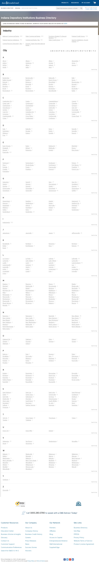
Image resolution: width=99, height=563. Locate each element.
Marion (51, 284)
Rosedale (28, 380)
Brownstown (29, 90)
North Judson (53, 324)
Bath (73, 78)
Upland (51, 431)
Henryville (52, 205)
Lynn (50, 271)
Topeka (5, 420)
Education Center (7, 531)
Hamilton (28, 201)
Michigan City (7, 290)
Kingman (74, 244)
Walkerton (75, 454)
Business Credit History (33, 534)
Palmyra (5, 354)
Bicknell (5, 82)
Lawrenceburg (76, 263)
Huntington (29, 212)
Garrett (28, 182)
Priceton (5, 363)
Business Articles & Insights (11, 534)
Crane (73, 114)
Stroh (73, 403)
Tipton (74, 418)
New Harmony (53, 318)
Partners (53, 528)
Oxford (28, 343)
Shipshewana (53, 399)
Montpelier (52, 299)
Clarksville (52, 107)
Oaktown (28, 339)
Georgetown (52, 184)
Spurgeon (29, 403)
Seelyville (5, 397)
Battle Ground (7, 80)
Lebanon (28, 265)
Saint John (52, 392)
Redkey (5, 373)
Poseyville (75, 360)
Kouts (4, 248)
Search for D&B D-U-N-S (10, 551)
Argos (73, 63)
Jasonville (29, 233)
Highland (74, 205)
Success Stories (31, 547)
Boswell (74, 84)
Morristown (75, 301)
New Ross (75, 320)
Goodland (75, 184)
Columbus (52, 112)
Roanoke (5, 377)
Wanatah (28, 456)
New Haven (75, 318)
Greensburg (75, 188)
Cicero (27, 107)
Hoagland (28, 207)
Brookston (52, 88)
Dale (4, 129)
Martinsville (29, 286)
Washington (6, 458)
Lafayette (74, 258)
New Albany (75, 316)
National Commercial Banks (11, 36)
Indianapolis (6, 222)
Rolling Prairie (7, 380)
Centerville (52, 103)
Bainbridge (6, 78)
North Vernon (53, 326)
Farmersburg (29, 163)
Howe (50, 209)
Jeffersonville (76, 233)
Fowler (28, 167)
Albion (50, 61)
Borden (51, 84)
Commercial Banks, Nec (33, 40)
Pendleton (6, 356)
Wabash (5, 454)
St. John (51, 403)
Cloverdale (75, 110)
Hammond (75, 201)
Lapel (27, 263)
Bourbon (5, 86)
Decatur (28, 131)
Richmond (29, 375)
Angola (51, 63)
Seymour (51, 397)
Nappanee (29, 316)
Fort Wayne (75, 165)
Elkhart (28, 148)
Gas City (74, 182)
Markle (74, 284)
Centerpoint (29, 103)
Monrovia (28, 297)
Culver (4, 118)
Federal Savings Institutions (11, 40)
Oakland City (6, 339)
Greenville (29, 190)
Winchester (75, 465)
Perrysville (29, 356)
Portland (51, 360)
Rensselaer (52, 373)
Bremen (51, 86)
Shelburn (74, 397)
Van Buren (29, 441)
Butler (73, 90)
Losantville (6, 271)
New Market (6, 320)
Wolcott (74, 467)
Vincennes (29, 443)
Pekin (73, 354)
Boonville (28, 84)
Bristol (74, 86)
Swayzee (51, 405)
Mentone (51, 288)
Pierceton (5, 358)
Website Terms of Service (83, 541)
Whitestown (75, 462)
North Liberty (75, 324)
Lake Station (29, 261)
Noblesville (29, 324)
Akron (4, 61)
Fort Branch (52, 165)
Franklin (5, 169)
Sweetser (74, 405)
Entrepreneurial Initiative (58, 541)
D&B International (56, 544)
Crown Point (75, 116)
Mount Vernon (7, 303)
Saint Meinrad (76, 392)
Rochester (29, 377)
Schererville (52, 394)
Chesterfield (29, 105)
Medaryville (75, 286)
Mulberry (51, 303)
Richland (5, 375)
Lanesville (75, 261)
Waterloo (28, 458)
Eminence (29, 150)
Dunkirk (51, 133)
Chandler (74, 103)
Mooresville (6, 301)
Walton (5, 456)
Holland (74, 207)
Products (4, 528)
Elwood (5, 150)
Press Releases (30, 541)
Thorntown (52, 418)
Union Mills (29, 431)
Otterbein (5, 343)
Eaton (27, 146)
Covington (52, 114)
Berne (73, 80)
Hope (27, 209)
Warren (51, 456)
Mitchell (28, 295)
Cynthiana (52, 118)
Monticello (29, 299)
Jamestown (6, 233)
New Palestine (30, 320)
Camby (28, 101)
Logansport (52, 269)
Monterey (51, 297)
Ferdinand (52, 163)
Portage (5, 360)
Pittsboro (28, 358)
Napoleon (5, 316)
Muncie (74, 303)
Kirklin (4, 246)
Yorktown (5, 479)
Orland (74, 339)
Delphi (50, 131)
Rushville (5, 382)
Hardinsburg (29, 203)
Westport (74, 460)
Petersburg (75, 356)
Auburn (51, 65)
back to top (94, 69)
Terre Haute (29, 418)
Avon (50, 67)
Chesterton (52, 105)
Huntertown (75, 209)
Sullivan (5, 405)
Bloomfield (52, 82)
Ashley (5, 65)
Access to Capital (56, 537)
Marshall (5, 286)
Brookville (75, 88)
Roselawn (52, 380)
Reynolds (74, 373)
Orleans (5, 341)
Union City (6, 431)
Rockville (74, 377)
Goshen (5, 186)
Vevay (4, 443)
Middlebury (52, 290)
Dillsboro (5, 133)
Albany (28, 61)
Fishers (74, 163)
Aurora (74, 65)
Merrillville (75, 288)
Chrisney (74, 105)
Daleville (28, 129)
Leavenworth (7, 265)
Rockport (51, 377)
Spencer (74, 401)
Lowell (27, 271)
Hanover (5, 203)
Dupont (74, 133)
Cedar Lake (6, 103)
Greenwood (52, 190)
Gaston (5, 184)
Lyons (4, 273)
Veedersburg (53, 441)
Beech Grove (53, 80)
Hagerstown (6, 201)
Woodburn (29, 469)
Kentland (28, 244)
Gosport (28, 186)
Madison (5, 284)
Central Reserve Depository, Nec (12, 43)
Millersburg (52, 292)
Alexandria (75, 61)
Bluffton (5, 84)
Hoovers (28, 551)
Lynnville (74, 271)
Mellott (27, 288)
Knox (50, 246)
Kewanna (51, 244)
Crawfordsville (7, 116)
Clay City (74, 107)
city (65, 23)
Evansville (6, 152)
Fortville (5, 167)
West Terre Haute (31, 460)
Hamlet (51, 201)
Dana (50, 129)
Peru (50, 356)
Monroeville (6, 297)
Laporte (51, 263)
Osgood (51, 341)
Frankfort (74, 167)
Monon (51, 295)
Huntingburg (6, 212)
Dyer (4, 135)
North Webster (76, 326)
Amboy (5, 63)
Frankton (28, 169)
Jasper (51, 233)
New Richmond (53, 320)
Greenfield (52, 188)
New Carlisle (6, 318)
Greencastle (6, 188)
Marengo (28, 284)
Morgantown (29, 301)
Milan (4, 292)
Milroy (73, 292)
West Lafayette (7, 460)
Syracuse (5, 407)
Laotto (4, 263)
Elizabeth (5, 148)
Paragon (51, 354)
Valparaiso (6, 441)
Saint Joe (28, 392)
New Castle (29, 318)
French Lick (75, 169)
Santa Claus (29, 394)
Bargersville (29, 78)
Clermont (28, 110)
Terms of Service (41, 561)
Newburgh (75, 322)
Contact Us (5, 541)
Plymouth (74, 358)
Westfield (51, 460)
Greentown (6, 190)
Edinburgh (52, 146)
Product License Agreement (84, 544)
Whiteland (52, 462)
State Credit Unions (54, 40)
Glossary (4, 537)
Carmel (74, 101)
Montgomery (6, 299)
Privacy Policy (79, 537)
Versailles (75, 441)
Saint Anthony (7, 392)
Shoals (74, 399)
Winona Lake (30, 467)
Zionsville (5, 490)
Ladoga (51, 258)
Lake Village (52, 261)
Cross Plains (29, 116)
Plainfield (51, 358)
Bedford (28, 80)
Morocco (51, 301)
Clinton (51, 110)
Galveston (6, 182)
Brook (4, 88)
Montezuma (75, 297)
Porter (27, 360)
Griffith (74, 190)
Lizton (27, 269)
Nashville (51, 316)
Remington (29, 373)
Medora (5, 288)
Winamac (51, 465)
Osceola (28, 341)
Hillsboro (5, 207)
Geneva (28, 184)
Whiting (5, 465)
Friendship (6, 171)
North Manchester (8, 326)
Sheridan (28, 399)
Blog (51, 534)
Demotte (74, 131)
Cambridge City (7, 101)
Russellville (29, 382)
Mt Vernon (29, 303)
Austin (4, 67)
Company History (31, 531)
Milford (28, 292)
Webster (51, 458)
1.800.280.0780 (37, 513)
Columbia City (30, 112)
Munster (5, 305)
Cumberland (29, 118)
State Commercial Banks (33, 36)
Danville (74, 129)
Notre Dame (6, 329)
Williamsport (29, 465)
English (51, 150)
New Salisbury (7, 322)
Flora (4, 165)
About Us (28, 528)
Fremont (51, 169)
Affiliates (53, 531)
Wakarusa (52, 454)
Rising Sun (52, 375)
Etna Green (75, 150)
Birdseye (28, 82)
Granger (74, 186)
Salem (4, 394)
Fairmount (6, 163)
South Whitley (53, 401)
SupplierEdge (54, 547)
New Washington (31, 322)
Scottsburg (75, 394)
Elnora (74, 148)
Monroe (74, 295)
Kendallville (6, 244)
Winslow (51, 467)
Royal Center (76, 380)
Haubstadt (6, 205)
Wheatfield (29, 462)
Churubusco (6, 107)
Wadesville (29, 454)
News (27, 544)
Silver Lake (6, 401)
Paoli (27, 354)
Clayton (5, 110)
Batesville (52, 78)
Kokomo (74, 246)
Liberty (28, 267)
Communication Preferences (11, 547)
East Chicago (7, 146)
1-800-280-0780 (91, 9)
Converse (5, 114)
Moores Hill (75, 299)
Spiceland (6, 403)
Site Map (77, 531)
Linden (74, 267)
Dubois (28, 133)
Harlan (51, 203)
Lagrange (5, 261)
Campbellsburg (53, 101)
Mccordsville (52, 286)
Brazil (27, 86)
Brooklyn (28, 88)
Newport (5, 324)
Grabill (51, 186)
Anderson (29, 63)
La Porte (28, 258)
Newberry (52, 322)
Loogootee (75, 269)
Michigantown (30, 290)
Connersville (75, 112)
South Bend (29, 401)
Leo (73, 265)
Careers (28, 537)
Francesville (52, 167)
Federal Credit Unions (78, 36)
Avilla (27, 67)
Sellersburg (29, 397)
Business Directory (80, 528)
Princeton (28, 363)
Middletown (75, 290)
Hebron (28, 205)
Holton (4, 209)
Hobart (51, 207)
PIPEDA (76, 534)
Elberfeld (74, 146)
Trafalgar (28, 420)
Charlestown (6, 105)
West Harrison (76, 458)
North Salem (29, 326)
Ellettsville (52, 148)
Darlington (6, 131)
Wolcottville (6, 469)
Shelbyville (6, 399)
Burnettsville (52, 90)
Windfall (5, 467)
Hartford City (75, 203)
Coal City (5, 112)
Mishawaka (6, 295)
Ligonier (51, 267)
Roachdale (75, 375)
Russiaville (52, 382)
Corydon (28, 114)
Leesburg (51, 265)
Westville (5, 462)
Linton (4, 269)
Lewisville (5, 267)
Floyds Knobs (30, 165)
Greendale (29, 188)
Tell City (5, 418)
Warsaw (74, 456)
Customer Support (8, 544)
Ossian (74, 341)
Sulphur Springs (30, 405)
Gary (50, 182)
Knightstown (29, 246)
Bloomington (75, 82)
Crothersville (52, 116)
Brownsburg (6, 90)
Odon (50, 339)
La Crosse (6, 258)
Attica (27, 65)
